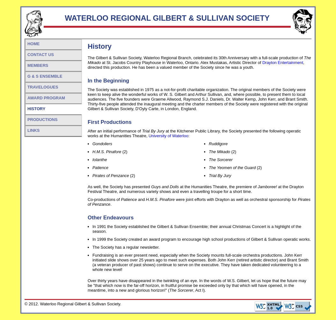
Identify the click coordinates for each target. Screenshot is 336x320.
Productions (42, 119)
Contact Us (40, 54)
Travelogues (42, 87)
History (36, 108)
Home (33, 43)
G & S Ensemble (44, 76)
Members (37, 65)
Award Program (46, 98)
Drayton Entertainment (282, 62)
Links (33, 130)
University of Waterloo (168, 135)
